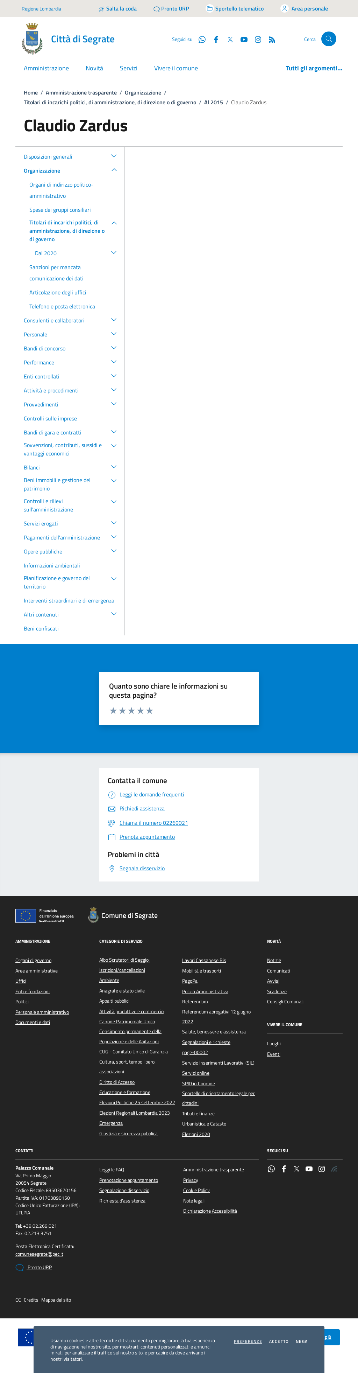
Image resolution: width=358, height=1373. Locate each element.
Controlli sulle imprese (50, 418)
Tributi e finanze (198, 1113)
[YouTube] (241, 39)
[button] (114, 155)
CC (18, 1300)
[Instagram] (255, 39)
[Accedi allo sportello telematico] (234, 8)
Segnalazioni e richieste (206, 1042)
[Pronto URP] (171, 8)
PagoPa (190, 981)
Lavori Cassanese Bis (204, 960)
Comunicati (278, 971)
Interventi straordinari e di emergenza (69, 600)
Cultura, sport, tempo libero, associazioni (127, 1066)
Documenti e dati (32, 1022)
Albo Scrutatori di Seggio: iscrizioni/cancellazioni (124, 965)
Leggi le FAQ (111, 1169)
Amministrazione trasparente (81, 92)
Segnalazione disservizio (124, 1190)
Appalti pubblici (114, 1001)
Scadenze (277, 991)
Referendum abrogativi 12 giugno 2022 (216, 1016)
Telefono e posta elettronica (62, 306)
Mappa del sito (56, 1300)
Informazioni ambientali (52, 565)
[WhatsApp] (199, 39)
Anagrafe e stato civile (122, 991)
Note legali (194, 1201)
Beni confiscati (41, 628)
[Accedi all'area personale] (304, 8)
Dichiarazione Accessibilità (210, 1211)
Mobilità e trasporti (201, 971)
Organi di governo (33, 960)
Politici (22, 1001)
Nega (302, 1341)
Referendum (195, 1001)
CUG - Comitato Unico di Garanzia (133, 1051)
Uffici (20, 981)
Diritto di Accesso (117, 1082)
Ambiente (109, 980)
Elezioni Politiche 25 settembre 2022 (137, 1102)
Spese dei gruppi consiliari (60, 209)
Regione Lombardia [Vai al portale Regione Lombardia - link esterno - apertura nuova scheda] (41, 8)
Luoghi (274, 1043)
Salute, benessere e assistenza (214, 1032)
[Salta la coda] (117, 8)
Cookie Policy (196, 1190)
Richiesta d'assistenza (122, 1201)
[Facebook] (213, 39)
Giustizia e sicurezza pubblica (128, 1133)
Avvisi (273, 981)
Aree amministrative (36, 971)
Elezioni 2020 (196, 1134)
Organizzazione (143, 92)
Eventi (273, 1054)
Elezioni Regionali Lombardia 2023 (134, 1113)
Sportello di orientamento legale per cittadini (218, 1098)
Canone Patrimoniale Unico (127, 1021)
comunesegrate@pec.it (39, 1254)
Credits (31, 1300)
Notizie (274, 960)
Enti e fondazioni (32, 991)
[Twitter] (227, 39)
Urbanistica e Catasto (204, 1124)
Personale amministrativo (42, 1012)
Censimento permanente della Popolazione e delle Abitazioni (130, 1036)
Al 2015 (213, 102)
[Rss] (269, 39)
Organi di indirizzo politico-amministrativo (61, 190)
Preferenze (248, 1341)
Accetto (279, 1341)
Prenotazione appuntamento (128, 1180)
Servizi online (195, 1073)
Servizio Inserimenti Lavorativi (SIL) (218, 1063)
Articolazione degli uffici (57, 292)
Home (31, 92)
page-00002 (195, 1052)
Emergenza (111, 1123)
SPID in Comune (198, 1083)
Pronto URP (33, 1267)
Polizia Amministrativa (205, 991)
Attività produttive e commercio (131, 1011)
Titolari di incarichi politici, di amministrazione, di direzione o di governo (110, 102)
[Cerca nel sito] (328, 39)
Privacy (190, 1180)
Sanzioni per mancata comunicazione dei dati (56, 273)
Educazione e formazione (124, 1092)
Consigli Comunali (285, 1001)
